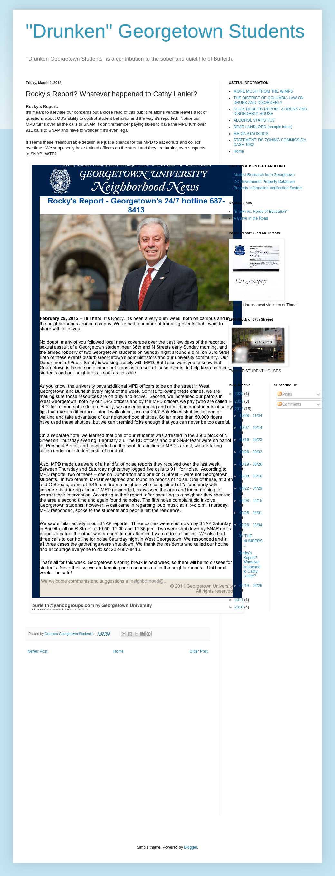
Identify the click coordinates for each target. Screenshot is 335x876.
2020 (239, 393)
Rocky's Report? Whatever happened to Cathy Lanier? (249, 565)
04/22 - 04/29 (250, 488)
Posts (285, 394)
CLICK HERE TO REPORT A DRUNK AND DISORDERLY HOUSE (270, 111)
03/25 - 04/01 (250, 513)
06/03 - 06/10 (250, 476)
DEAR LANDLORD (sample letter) (263, 127)
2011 (239, 600)
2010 (239, 607)
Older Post (198, 651)
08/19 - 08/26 (250, 464)
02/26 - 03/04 (250, 525)
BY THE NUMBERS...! (250, 541)
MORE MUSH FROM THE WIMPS (263, 91)
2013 (239, 401)
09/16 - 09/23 (250, 440)
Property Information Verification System (268, 188)
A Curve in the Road (251, 218)
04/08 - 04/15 (250, 500)
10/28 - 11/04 (250, 415)
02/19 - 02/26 (250, 585)
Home (118, 651)
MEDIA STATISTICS (251, 133)
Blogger (190, 847)
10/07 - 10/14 (250, 427)
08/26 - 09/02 (250, 452)
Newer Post (37, 651)
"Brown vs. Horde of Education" (260, 211)
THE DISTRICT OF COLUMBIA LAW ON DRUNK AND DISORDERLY (269, 100)
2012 (239, 409)
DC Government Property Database (264, 181)
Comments (289, 404)
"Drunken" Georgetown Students (165, 31)
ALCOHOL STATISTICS (254, 120)
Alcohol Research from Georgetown (264, 175)
